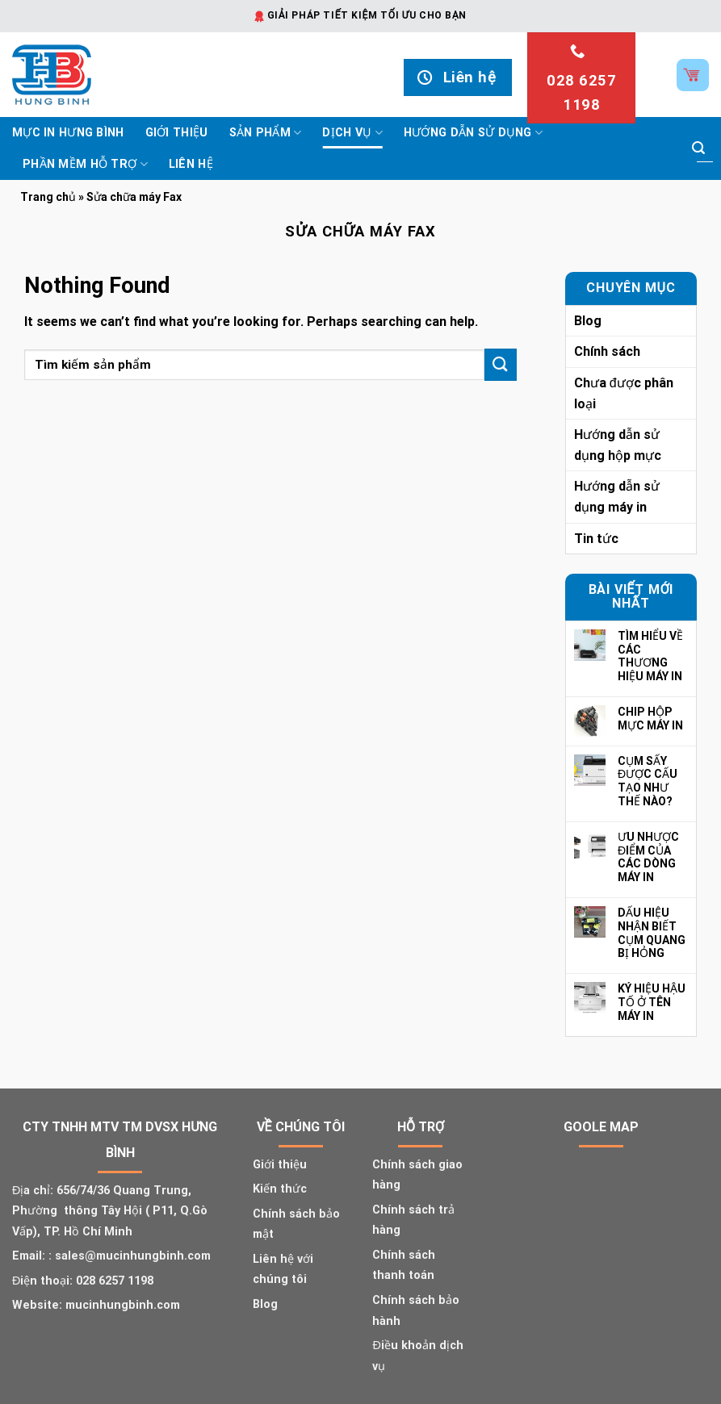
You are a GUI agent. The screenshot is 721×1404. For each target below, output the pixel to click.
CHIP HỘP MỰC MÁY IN (650, 718)
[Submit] (698, 148)
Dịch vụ (352, 132)
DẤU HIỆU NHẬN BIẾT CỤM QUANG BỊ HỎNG (651, 932)
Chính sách (607, 351)
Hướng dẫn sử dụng (473, 132)
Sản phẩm (265, 132)
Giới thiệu (176, 133)
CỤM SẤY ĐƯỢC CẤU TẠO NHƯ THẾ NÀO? (647, 781)
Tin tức (596, 538)
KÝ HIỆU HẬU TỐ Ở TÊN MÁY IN (651, 1002)
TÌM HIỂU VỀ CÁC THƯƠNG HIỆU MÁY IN (650, 656)
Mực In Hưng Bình (68, 133)
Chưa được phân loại (623, 393)
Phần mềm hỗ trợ (85, 164)
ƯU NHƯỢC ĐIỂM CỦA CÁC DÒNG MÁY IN (648, 857)
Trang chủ (48, 196)
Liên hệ (191, 164)
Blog (588, 320)
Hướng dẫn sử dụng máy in (617, 496)
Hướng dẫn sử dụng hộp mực (617, 445)
